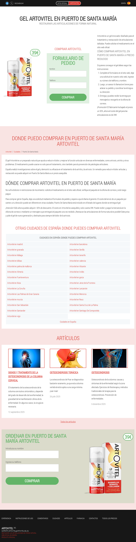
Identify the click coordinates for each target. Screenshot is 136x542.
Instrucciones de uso (24, 518)
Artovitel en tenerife (78, 255)
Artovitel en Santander (16, 310)
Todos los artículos (68, 421)
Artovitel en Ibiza (14, 282)
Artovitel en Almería (15, 271)
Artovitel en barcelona (78, 244)
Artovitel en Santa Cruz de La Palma (84, 305)
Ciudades (56, 518)
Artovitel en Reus (76, 299)
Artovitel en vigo (13, 316)
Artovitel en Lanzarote (78, 288)
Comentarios (42, 518)
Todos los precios (109, 518)
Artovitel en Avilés (77, 271)
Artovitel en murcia (15, 299)
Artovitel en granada (15, 249)
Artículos (68, 518)
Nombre (52, 69)
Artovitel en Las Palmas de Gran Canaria (23, 294)
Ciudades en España (68, 321)
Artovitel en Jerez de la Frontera (82, 282)
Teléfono (52, 80)
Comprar (68, 97)
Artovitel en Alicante (78, 266)
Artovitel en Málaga (15, 255)
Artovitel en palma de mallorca (19, 266)
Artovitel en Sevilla (77, 249)
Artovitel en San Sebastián (17, 305)
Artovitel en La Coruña (16, 288)
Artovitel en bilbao (14, 260)
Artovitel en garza (77, 277)
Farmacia (81, 518)
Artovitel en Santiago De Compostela (84, 310)
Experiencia (6, 518)
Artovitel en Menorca (78, 294)
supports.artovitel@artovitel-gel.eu (15, 531)
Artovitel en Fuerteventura (18, 277)
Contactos (93, 518)
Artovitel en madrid (15, 244)
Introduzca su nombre (15, 448)
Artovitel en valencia (78, 260)
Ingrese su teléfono (13, 462)
